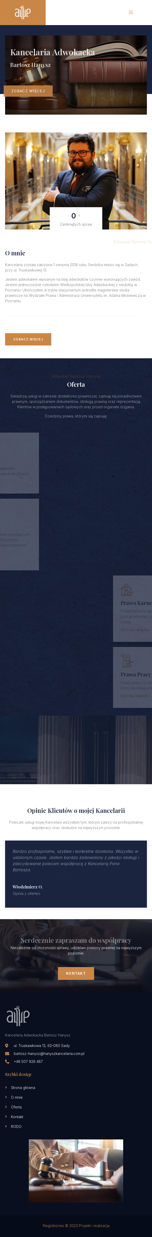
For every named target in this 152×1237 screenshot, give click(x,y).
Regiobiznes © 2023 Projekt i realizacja (76, 1225)
